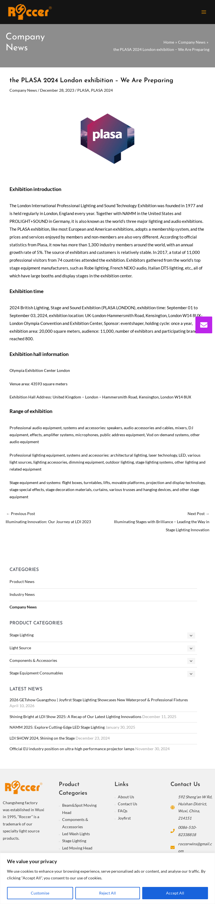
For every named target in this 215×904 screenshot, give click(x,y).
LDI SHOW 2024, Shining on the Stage (42, 739)
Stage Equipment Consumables (36, 674)
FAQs (122, 812)
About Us (126, 798)
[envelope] (203, 325)
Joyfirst (124, 819)
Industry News (22, 595)
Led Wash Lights (76, 835)
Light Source (20, 649)
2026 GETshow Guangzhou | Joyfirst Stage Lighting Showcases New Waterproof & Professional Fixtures (99, 701)
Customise (40, 893)
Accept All (175, 893)
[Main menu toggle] (203, 12)
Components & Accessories (33, 662)
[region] (107, 878)
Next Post (158, 524)
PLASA (83, 91)
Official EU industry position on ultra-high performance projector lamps (72, 750)
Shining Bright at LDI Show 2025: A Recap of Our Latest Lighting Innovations (75, 718)
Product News (22, 583)
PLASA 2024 (102, 91)
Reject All (107, 893)
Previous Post (57, 520)
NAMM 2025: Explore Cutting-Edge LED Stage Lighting (57, 728)
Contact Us (127, 805)
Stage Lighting (22, 636)
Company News (23, 608)
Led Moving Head (77, 849)
